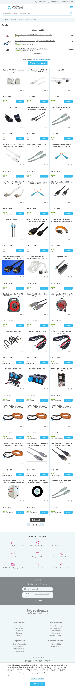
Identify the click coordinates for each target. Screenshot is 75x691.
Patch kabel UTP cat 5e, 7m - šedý (37, 145)
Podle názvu (47, 59)
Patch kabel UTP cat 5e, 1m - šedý (61, 108)
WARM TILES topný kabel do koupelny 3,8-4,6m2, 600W (61, 407)
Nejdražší (41, 59)
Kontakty (19, 633)
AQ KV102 (13, 107)
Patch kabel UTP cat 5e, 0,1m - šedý (61, 481)
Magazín (19, 635)
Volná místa (19, 630)
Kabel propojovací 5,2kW (37, 369)
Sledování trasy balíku (19, 644)
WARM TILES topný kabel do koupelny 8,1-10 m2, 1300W (13, 444)
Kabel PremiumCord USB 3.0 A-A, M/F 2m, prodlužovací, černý (61, 183)
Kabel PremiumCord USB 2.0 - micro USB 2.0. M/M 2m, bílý (37, 71)
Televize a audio (24, 19)
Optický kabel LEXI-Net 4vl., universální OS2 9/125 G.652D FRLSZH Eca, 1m (37, 482)
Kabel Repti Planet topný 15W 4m (61, 369)
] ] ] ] (71, 1)
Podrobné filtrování (38, 63)
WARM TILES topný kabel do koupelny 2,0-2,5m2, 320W (13, 407)
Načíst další (37, 520)
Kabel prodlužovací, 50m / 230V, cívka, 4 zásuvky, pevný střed (62, 295)
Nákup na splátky (56, 633)
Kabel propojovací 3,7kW (13, 369)
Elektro (13, 19)
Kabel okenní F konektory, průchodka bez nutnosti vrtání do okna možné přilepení (61, 221)
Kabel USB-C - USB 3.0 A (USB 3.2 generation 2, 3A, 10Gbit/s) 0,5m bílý (13, 146)
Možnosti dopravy (55, 628)
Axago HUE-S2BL (61, 257)
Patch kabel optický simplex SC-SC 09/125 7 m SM (37, 183)
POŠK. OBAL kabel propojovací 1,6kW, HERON (61, 332)
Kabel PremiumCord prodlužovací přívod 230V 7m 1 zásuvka (37, 258)
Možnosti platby (56, 630)
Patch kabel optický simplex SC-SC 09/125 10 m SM (61, 145)
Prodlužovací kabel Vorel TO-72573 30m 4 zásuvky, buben (13, 295)
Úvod (6, 19)
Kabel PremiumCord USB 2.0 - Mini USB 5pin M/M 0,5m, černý (37, 108)
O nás (19, 626)
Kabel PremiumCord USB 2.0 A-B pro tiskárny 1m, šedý (37, 444)
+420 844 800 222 (55, 644)
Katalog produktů (19, 628)
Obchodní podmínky (56, 626)
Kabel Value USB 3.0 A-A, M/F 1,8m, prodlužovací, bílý (13, 183)
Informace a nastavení (37, 679)
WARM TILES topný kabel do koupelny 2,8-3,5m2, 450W (37, 407)
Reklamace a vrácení (55, 635)
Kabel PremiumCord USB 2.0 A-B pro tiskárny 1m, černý (61, 444)
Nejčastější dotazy (19, 651)
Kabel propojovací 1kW (13, 331)
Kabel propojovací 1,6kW (37, 331)
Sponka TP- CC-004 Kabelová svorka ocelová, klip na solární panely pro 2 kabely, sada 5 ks (13, 72)
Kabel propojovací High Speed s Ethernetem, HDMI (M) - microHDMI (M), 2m (37, 221)
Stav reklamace (19, 649)
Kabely (34, 19)
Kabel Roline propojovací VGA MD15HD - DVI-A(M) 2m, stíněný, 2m (13, 258)
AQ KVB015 (62, 70)
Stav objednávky (19, 646)
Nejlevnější (35, 59)
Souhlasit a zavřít (37, 684)
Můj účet (65, 1)
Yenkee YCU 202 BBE (13, 219)
